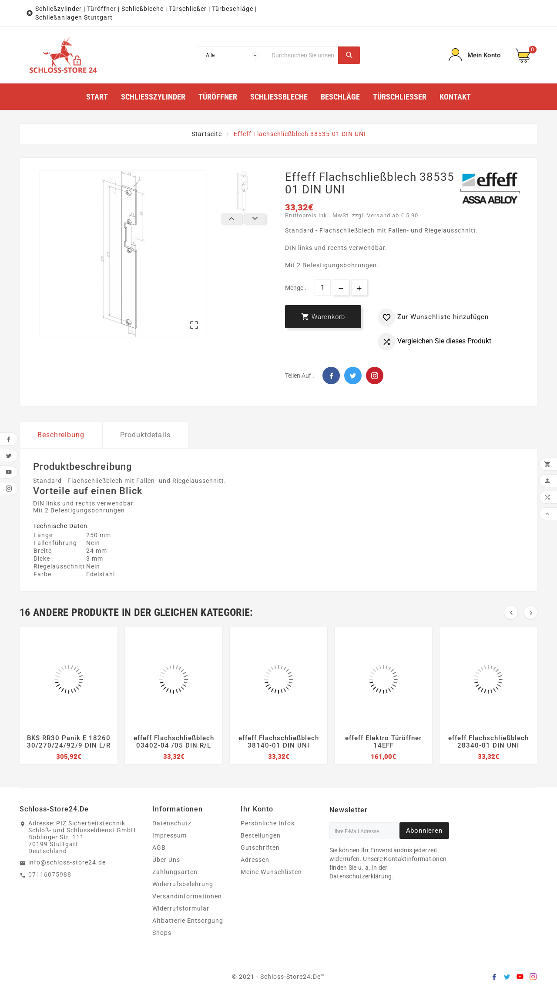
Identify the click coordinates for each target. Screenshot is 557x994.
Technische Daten (60, 525)
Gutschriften (260, 847)
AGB (159, 847)
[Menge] (323, 287)
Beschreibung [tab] (60, 435)
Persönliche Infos (268, 823)
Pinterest (374, 375)
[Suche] (302, 55)
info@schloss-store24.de (67, 862)
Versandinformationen (187, 896)
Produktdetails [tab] (145, 435)
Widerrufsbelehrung (182, 884)
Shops (161, 932)
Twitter (353, 375)
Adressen (255, 859)
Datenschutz (171, 823)
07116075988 (49, 874)
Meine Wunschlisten (271, 871)
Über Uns (166, 859)
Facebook (331, 375)
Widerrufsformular (180, 908)
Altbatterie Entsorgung (187, 920)
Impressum (169, 835)
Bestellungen (261, 835)
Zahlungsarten (175, 871)
